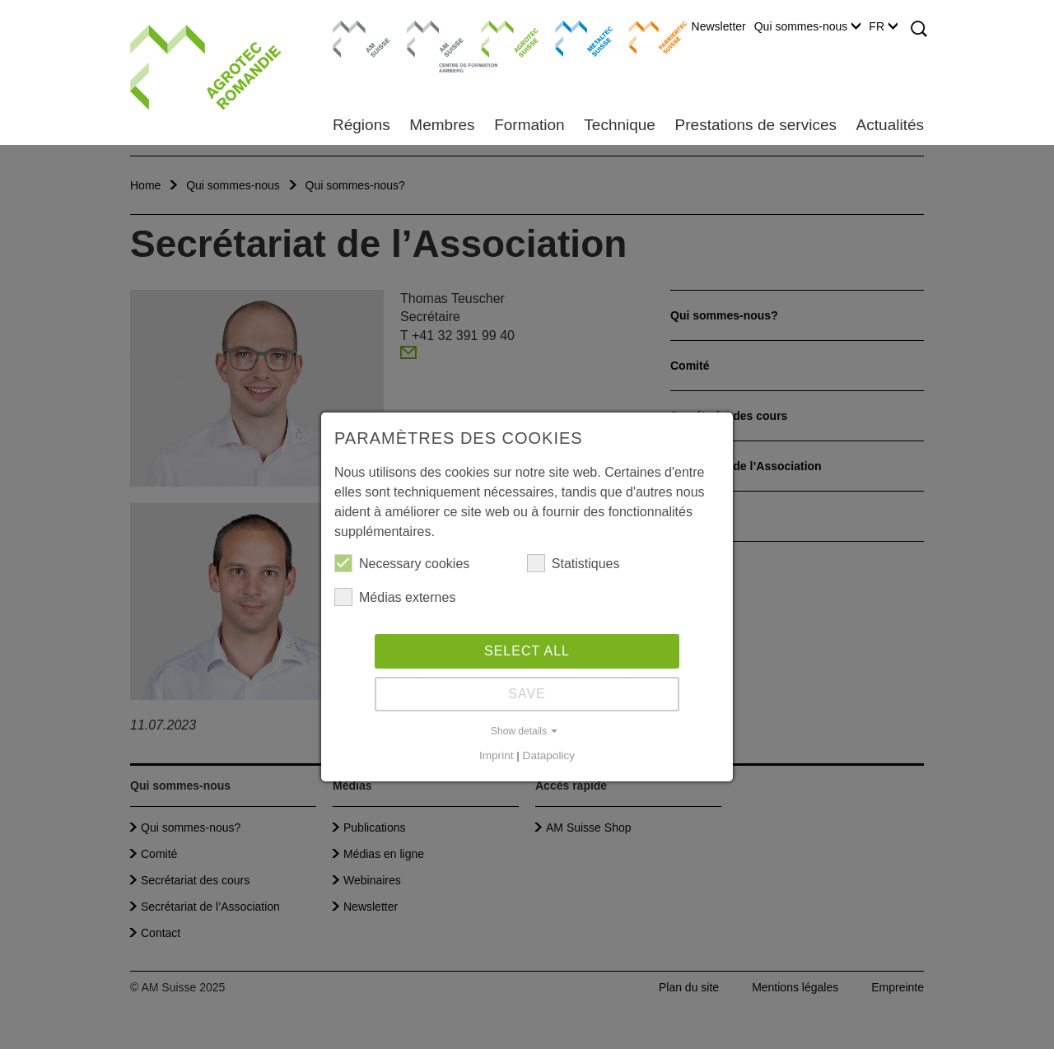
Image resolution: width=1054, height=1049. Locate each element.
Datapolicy (549, 755)
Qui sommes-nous (807, 26)
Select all (527, 651)
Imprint (496, 755)
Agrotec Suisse (498, 37)
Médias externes (394, 597)
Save (527, 694)
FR (883, 26)
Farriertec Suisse (650, 37)
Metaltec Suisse (573, 37)
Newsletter (719, 26)
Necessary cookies (401, 563)
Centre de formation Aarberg (428, 45)
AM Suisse (356, 29)
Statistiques (573, 563)
